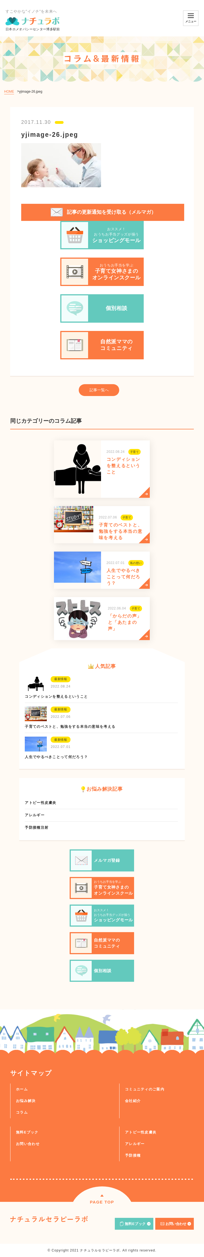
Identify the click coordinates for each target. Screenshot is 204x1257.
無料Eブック (27, 1132)
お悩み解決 (26, 1101)
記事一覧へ (99, 390)
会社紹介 (133, 1101)
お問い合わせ (28, 1144)
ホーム (22, 1089)
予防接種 (133, 1155)
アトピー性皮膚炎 (140, 1132)
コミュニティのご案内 (144, 1089)
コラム (22, 1112)
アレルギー (135, 1144)
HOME (9, 91)
